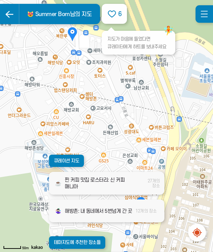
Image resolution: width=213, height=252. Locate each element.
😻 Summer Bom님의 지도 (59, 14)
